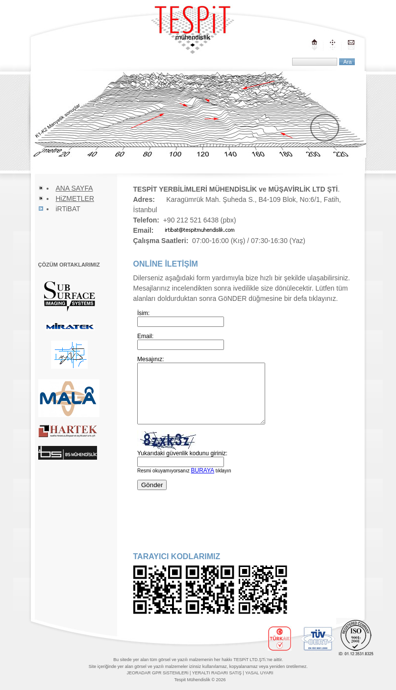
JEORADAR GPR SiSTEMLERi (158, 672)
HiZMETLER (75, 198)
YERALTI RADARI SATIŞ (217, 672)
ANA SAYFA (74, 188)
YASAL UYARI (259, 672)
